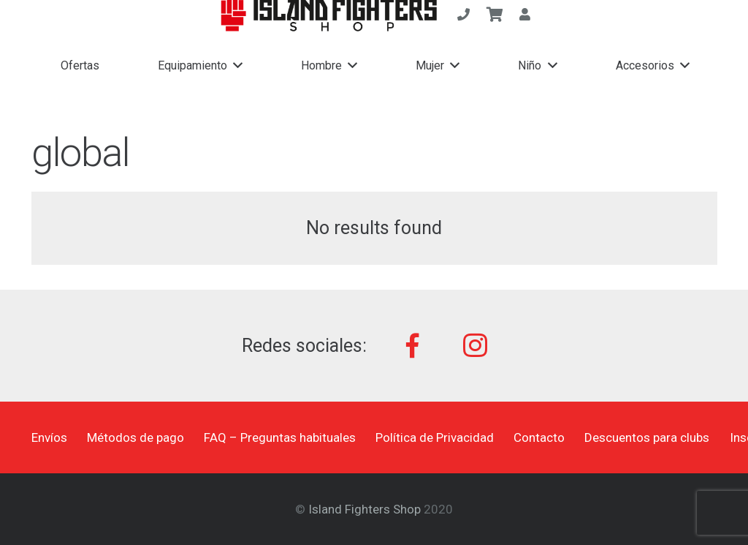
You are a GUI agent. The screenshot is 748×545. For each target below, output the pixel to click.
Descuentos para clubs (646, 437)
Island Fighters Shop (364, 509)
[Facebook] (413, 346)
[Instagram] (475, 346)
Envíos (49, 437)
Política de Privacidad (434, 437)
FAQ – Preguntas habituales (280, 437)
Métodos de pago (135, 437)
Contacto (539, 437)
